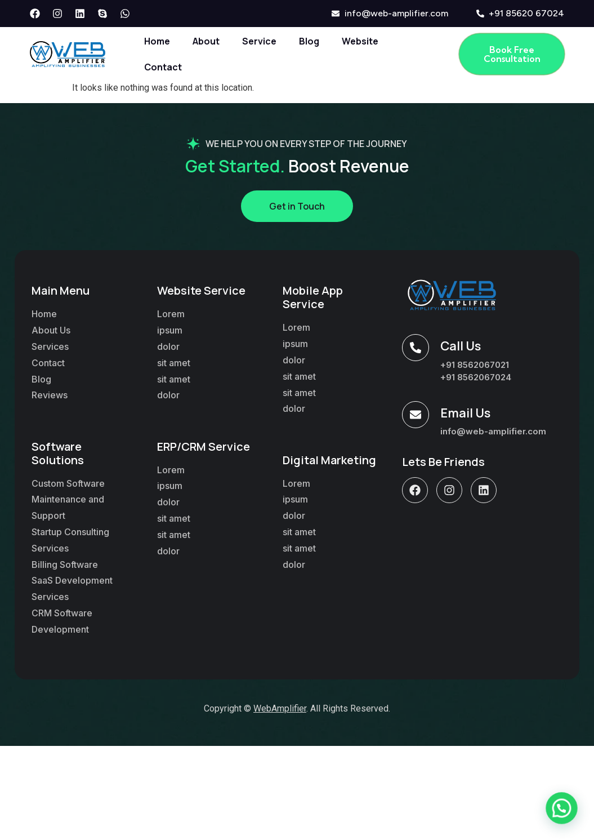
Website (360, 41)
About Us (51, 330)
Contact (163, 67)
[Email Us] (415, 414)
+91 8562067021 (474, 364)
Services (50, 346)
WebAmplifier (279, 708)
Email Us (465, 413)
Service (259, 41)
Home (157, 41)
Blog (309, 41)
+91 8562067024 (475, 377)
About (206, 41)
